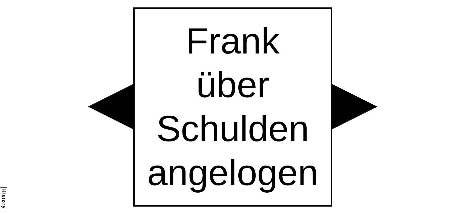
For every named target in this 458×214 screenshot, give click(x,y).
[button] (110, 106)
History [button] (3, 198)
